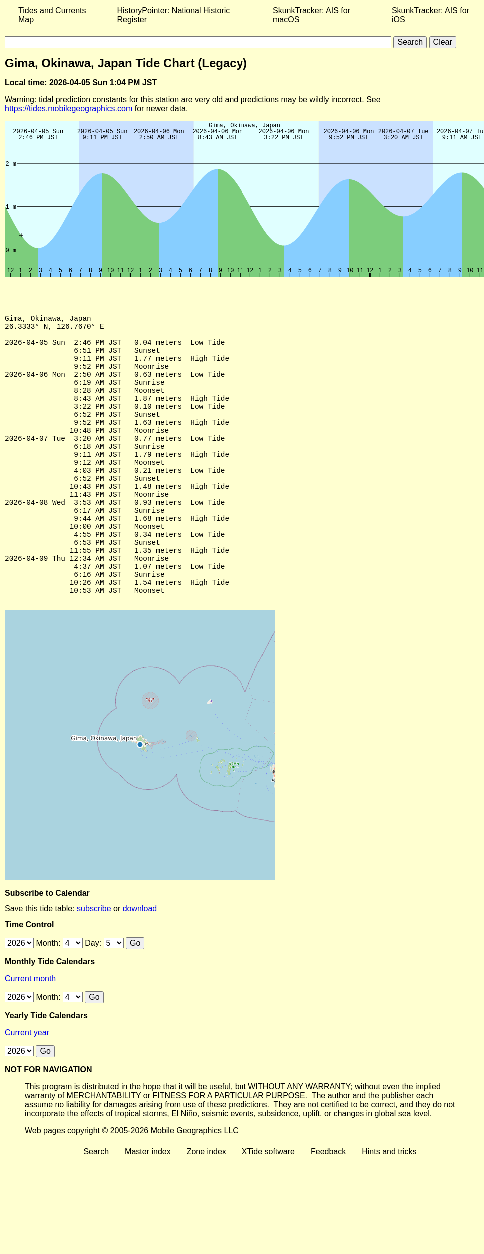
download (140, 961)
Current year (27, 1085)
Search (96, 1204)
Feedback (328, 1204)
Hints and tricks (389, 1204)
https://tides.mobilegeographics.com (68, 108)
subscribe (94, 961)
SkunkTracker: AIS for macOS (311, 15)
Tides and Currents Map (52, 15)
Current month (30, 1031)
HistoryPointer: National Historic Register (173, 15)
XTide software (268, 1204)
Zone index (206, 1204)
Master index (148, 1204)
